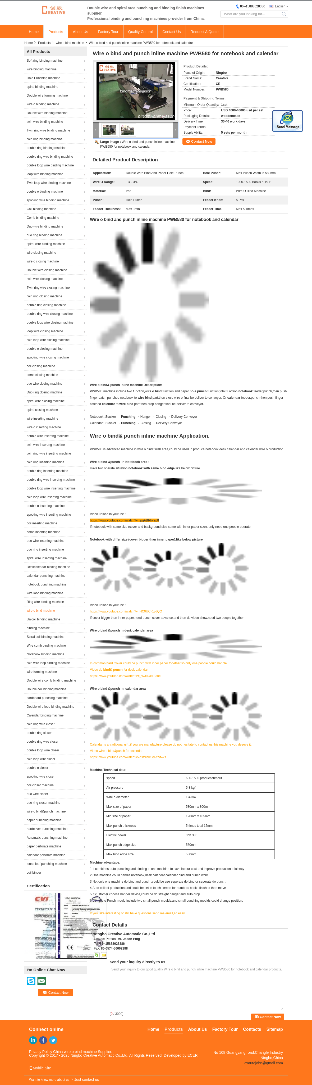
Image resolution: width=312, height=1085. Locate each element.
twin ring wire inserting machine (49, 453)
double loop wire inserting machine (51, 488)
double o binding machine (45, 191)
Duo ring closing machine (44, 392)
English (280, 6)
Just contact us (86, 1079)
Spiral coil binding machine (46, 637)
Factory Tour (108, 32)
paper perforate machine (44, 846)
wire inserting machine (42, 418)
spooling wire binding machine (48, 200)
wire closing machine (41, 253)
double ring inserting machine (47, 471)
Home (34, 32)
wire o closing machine (43, 261)
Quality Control (140, 32)
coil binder (34, 872)
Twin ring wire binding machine (48, 130)
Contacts (252, 1029)
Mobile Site (40, 1068)
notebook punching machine (46, 584)
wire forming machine (42, 672)
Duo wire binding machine (45, 226)
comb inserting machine (43, 532)
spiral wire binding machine (46, 244)
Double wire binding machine (47, 113)
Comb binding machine (43, 218)
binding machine (38, 628)
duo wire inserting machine (46, 541)
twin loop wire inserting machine (49, 497)
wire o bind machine (70, 43)
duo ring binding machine (44, 235)
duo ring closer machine (43, 803)
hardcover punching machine (47, 829)
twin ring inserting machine (45, 462)
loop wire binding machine (45, 174)
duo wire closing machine (44, 383)
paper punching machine (44, 820)
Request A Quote (205, 32)
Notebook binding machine (45, 654)
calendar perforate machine (46, 855)
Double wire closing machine (47, 270)
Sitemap (275, 1029)
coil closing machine (41, 366)
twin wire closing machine (45, 279)
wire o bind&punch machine (46, 811)
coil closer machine (40, 785)
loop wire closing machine (45, 331)
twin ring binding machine (44, 139)
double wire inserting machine (48, 436)
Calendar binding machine (45, 715)
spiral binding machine (42, 87)
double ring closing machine (46, 305)
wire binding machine (42, 69)
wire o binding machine (43, 104)
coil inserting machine (42, 523)
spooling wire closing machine (48, 357)
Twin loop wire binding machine (49, 183)
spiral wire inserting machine (47, 558)
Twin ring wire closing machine (48, 287)
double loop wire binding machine (50, 165)
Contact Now (201, 141)
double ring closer (39, 733)
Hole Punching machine (43, 78)
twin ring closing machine (44, 296)
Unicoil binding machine (43, 619)
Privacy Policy (40, 1052)
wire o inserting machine (44, 427)
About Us (80, 32)
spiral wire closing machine (46, 401)
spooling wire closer (40, 776)
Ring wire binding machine (45, 602)
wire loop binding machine (45, 593)
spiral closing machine (42, 410)
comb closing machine (42, 375)
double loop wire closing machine (50, 322)
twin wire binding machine (45, 122)
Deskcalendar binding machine (48, 567)
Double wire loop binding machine (50, 707)
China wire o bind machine (75, 1052)
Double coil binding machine (46, 689)
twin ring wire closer (40, 724)
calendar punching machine (46, 576)
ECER (192, 1055)
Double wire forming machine (47, 95)
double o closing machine (44, 349)
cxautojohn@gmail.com (263, 1063)
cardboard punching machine (47, 698)
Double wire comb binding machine (51, 680)
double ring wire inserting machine (51, 480)
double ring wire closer (42, 741)
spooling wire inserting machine (49, 514)
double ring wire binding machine (50, 156)
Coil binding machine (41, 209)
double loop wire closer (43, 750)
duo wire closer (37, 794)
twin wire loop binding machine (48, 663)
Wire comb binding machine (46, 645)
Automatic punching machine (47, 837)
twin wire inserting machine (46, 445)
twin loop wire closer (41, 759)
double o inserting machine (46, 506)
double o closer (37, 768)
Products (55, 32)
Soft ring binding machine (44, 60)
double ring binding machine (46, 148)
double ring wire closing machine (50, 314)
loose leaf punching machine (47, 864)
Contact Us (171, 32)
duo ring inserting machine (45, 549)
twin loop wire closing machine (48, 340)
